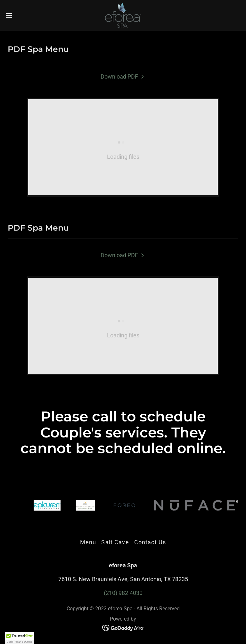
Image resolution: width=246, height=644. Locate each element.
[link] (123, 15)
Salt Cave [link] (115, 542)
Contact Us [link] (150, 542)
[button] (21, 15)
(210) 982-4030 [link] (123, 592)
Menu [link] (88, 542)
